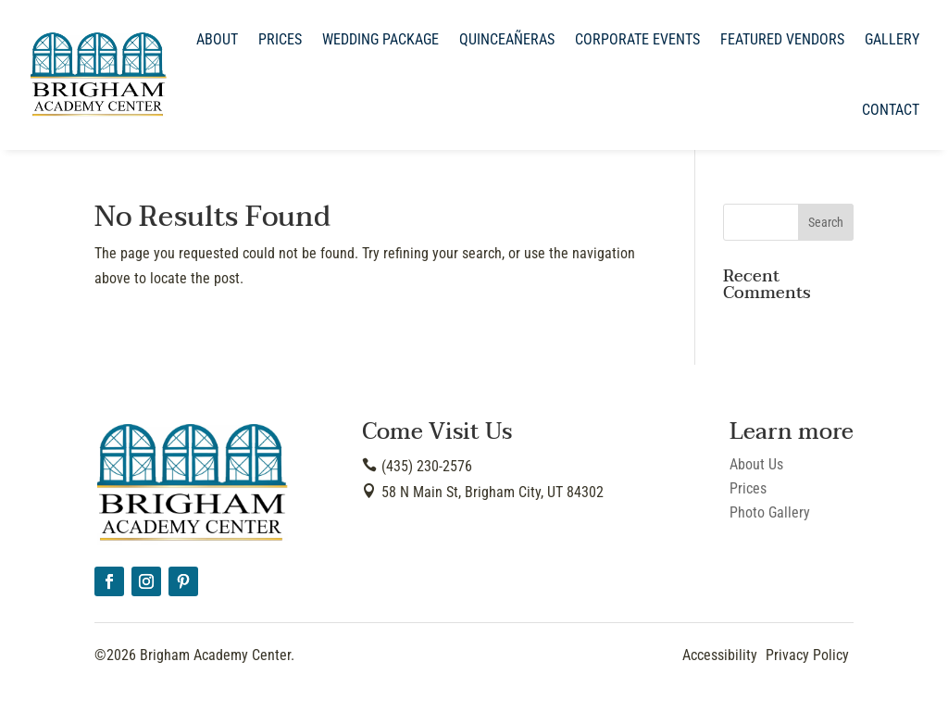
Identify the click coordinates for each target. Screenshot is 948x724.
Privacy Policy (807, 655)
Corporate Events (637, 39)
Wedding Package (380, 39)
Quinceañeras (507, 39)
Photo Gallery (770, 512)
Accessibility (719, 655)
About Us (756, 464)
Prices (280, 39)
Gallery (892, 39)
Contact (890, 110)
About (217, 39)
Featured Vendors (782, 39)
